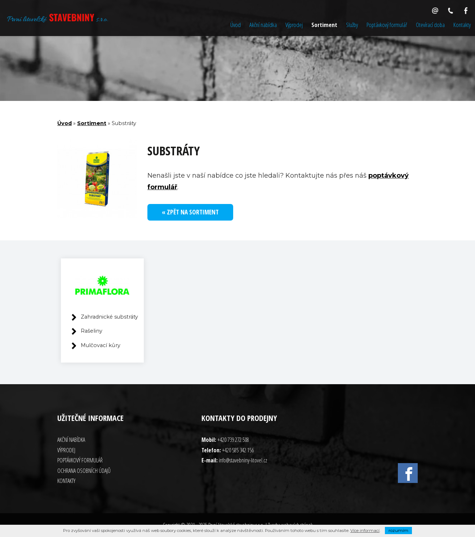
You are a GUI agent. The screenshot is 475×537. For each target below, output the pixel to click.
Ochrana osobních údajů (84, 471)
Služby (352, 25)
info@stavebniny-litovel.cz (243, 460)
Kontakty (462, 25)
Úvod (235, 25)
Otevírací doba (430, 25)
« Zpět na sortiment (190, 212)
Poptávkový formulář (387, 25)
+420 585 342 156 (238, 450)
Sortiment (324, 25)
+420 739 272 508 (233, 440)
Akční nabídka (263, 25)
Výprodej (294, 25)
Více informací (364, 530)
